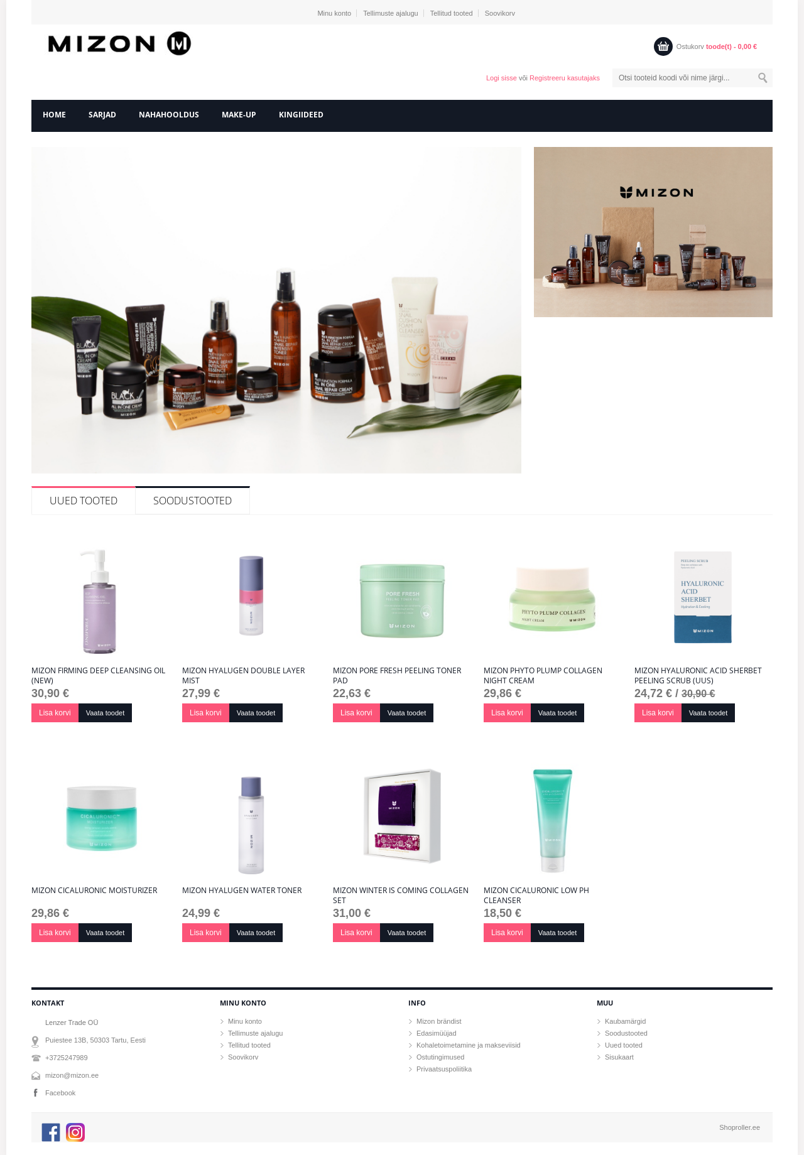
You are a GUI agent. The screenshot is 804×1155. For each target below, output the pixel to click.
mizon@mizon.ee (72, 1075)
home (54, 114)
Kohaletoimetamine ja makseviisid (468, 1045)
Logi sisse (501, 78)
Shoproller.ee (739, 1127)
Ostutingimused (440, 1057)
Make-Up (239, 114)
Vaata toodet (105, 713)
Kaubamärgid (625, 1021)
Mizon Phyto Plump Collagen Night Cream (543, 676)
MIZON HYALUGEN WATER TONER (242, 891)
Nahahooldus (169, 114)
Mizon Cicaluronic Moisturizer (94, 891)
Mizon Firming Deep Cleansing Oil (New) (98, 676)
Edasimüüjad (436, 1033)
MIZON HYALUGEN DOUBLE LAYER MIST (243, 676)
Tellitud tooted (451, 13)
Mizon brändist (439, 1021)
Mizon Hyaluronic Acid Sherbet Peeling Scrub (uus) (698, 676)
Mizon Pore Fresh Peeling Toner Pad (397, 676)
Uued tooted (83, 500)
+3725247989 (66, 1057)
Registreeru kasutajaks (565, 78)
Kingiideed (301, 114)
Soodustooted (192, 500)
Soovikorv (500, 13)
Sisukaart (619, 1057)
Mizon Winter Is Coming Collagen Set (401, 896)
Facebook (60, 1093)
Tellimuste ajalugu (390, 13)
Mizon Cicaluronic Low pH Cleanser (536, 896)
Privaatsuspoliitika (444, 1069)
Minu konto (334, 13)
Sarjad (102, 114)
